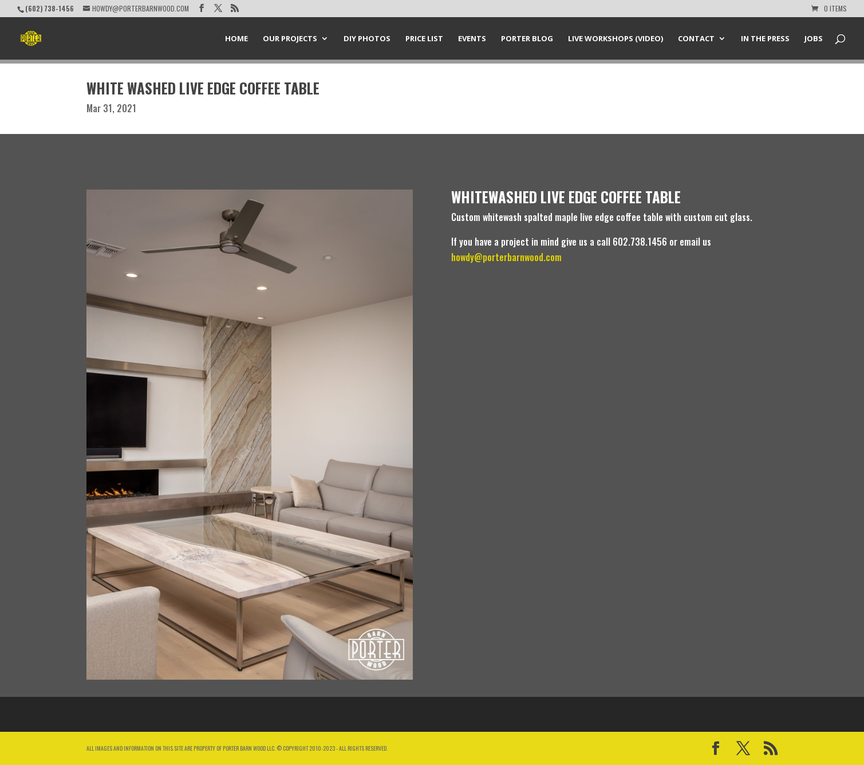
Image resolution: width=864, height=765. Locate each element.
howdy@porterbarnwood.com (506, 257)
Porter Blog (527, 39)
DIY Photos (367, 39)
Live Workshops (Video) (615, 39)
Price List (424, 39)
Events (472, 39)
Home (236, 39)
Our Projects (290, 39)
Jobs (813, 39)
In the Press (765, 39)
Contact (696, 39)
